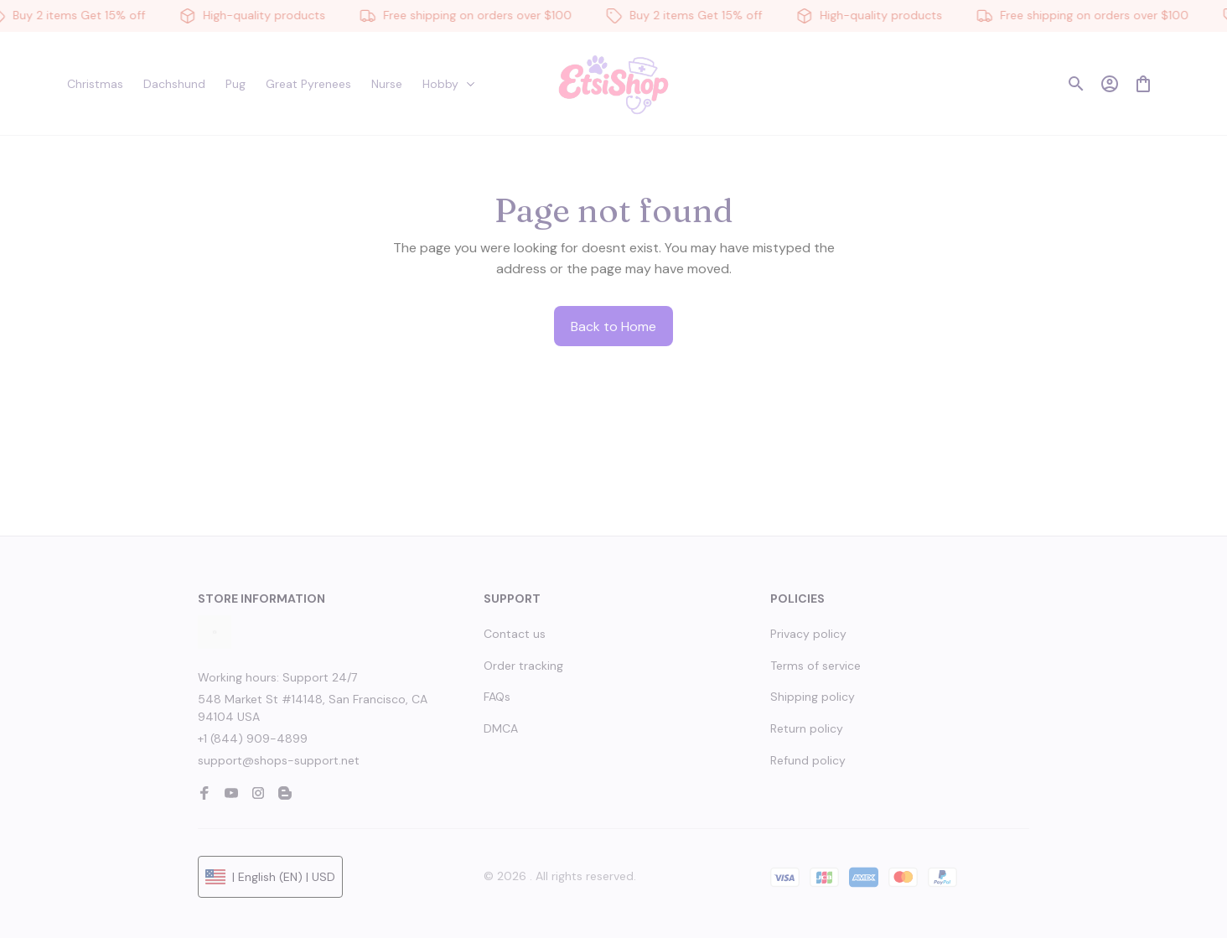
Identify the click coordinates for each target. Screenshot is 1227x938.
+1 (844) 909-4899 (253, 738)
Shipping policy (812, 696)
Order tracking (523, 665)
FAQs (497, 696)
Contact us (515, 633)
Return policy (806, 728)
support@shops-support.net (279, 760)
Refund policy (808, 760)
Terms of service (815, 665)
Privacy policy (808, 633)
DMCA (501, 728)
